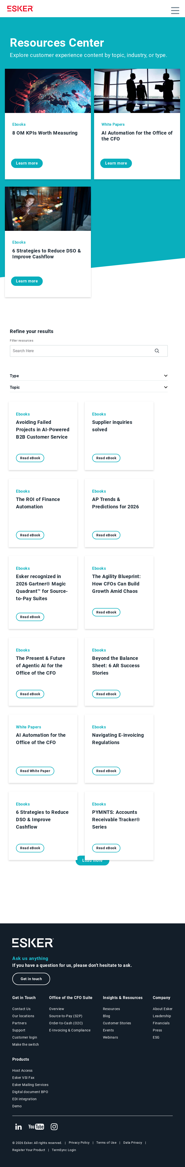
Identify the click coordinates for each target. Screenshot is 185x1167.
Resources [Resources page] (111, 1009)
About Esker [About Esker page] (163, 1009)
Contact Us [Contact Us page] (21, 1009)
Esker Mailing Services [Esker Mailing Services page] (30, 1085)
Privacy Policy (79, 1142)
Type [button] (14, 376)
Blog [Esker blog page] (106, 1016)
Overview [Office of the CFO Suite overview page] (56, 1009)
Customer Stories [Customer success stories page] (117, 1023)
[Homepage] (21, 8)
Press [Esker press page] (157, 1030)
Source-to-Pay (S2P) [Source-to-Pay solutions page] (66, 1016)
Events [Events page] (108, 1030)
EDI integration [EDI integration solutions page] (24, 1099)
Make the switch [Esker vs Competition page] (25, 1044)
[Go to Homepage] (33, 943)
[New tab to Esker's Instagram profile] (54, 1127)
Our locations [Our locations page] (23, 1016)
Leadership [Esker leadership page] (162, 1016)
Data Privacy (132, 1142)
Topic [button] (15, 387)
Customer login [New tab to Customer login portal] (24, 1037)
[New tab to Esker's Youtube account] (36, 1127)
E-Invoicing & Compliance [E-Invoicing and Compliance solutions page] (69, 1030)
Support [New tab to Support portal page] (19, 1030)
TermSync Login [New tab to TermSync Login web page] (64, 1150)
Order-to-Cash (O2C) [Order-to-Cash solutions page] (66, 1023)
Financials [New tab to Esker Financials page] (161, 1023)
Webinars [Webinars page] (110, 1037)
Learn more (27, 163)
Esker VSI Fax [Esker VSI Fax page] (23, 1078)
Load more (92, 860)
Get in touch (31, 979)
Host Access (22, 1070)
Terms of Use (106, 1142)
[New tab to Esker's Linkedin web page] (18, 1127)
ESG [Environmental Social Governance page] (156, 1037)
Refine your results (32, 331)
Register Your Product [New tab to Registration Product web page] (28, 1150)
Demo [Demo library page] (17, 1106)
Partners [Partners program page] (19, 1023)
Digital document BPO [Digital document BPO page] (30, 1092)
